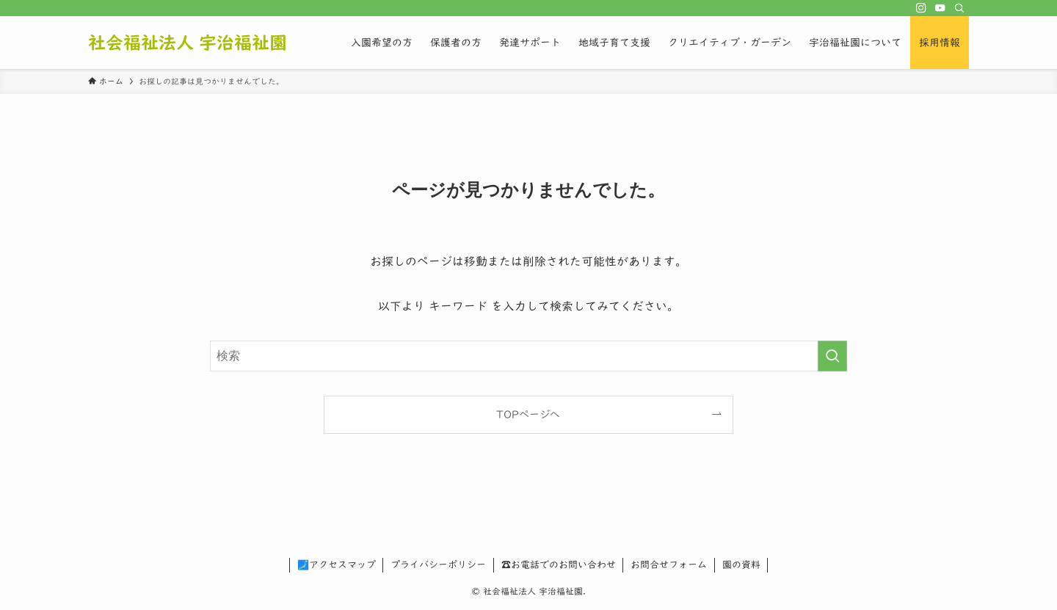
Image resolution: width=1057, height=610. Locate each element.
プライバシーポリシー (438, 565)
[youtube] (940, 8)
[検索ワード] (528, 356)
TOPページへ (528, 414)
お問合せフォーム (669, 565)
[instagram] (921, 8)
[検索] (959, 8)
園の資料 (741, 565)
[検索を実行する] (832, 356)
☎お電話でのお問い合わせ (558, 565)
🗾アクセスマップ (336, 565)
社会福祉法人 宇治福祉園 (187, 42)
